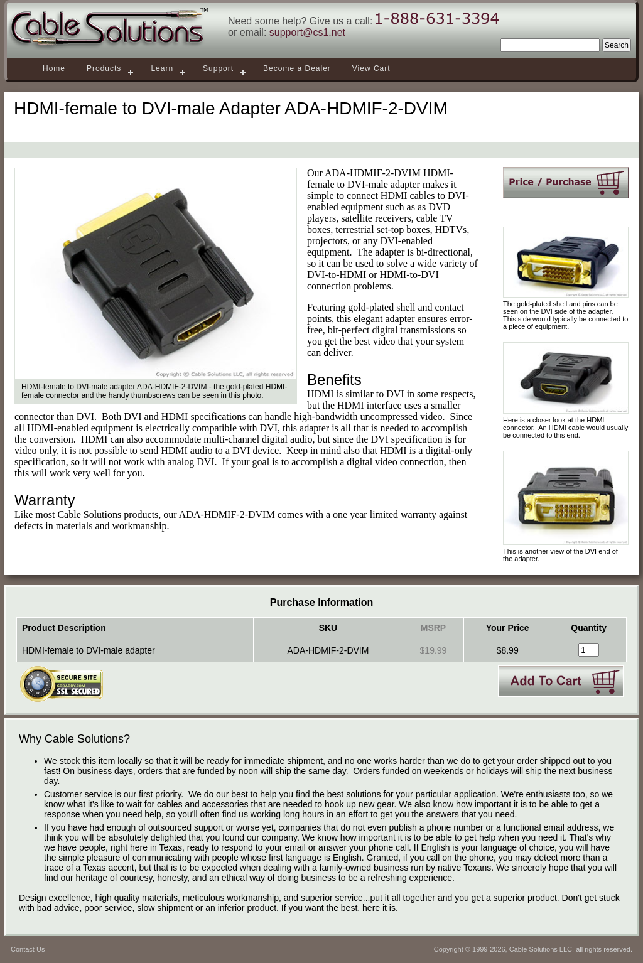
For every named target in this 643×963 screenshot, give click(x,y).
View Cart (371, 68)
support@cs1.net (307, 32)
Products (104, 68)
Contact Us (28, 949)
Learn (162, 68)
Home (54, 68)
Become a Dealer (297, 68)
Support (218, 68)
